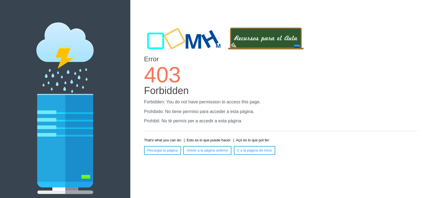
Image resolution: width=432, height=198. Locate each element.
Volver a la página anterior (207, 150)
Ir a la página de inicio (254, 150)
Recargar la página (162, 150)
